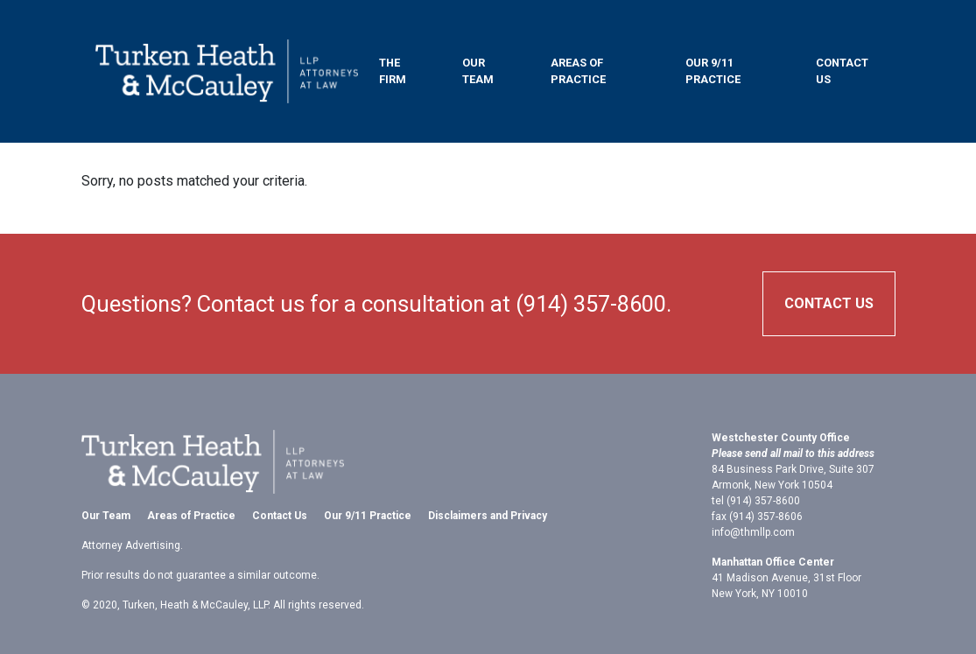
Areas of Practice (578, 71)
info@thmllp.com (753, 532)
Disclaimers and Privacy (487, 516)
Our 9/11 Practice (713, 71)
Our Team (478, 71)
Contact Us (842, 71)
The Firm (392, 71)
